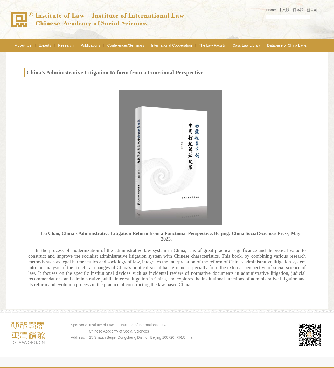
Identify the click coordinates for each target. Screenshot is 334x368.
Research (66, 45)
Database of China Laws (287, 45)
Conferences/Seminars (125, 45)
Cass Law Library (247, 45)
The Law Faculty (212, 45)
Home (271, 10)
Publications (90, 45)
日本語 (298, 10)
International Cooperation (171, 45)
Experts (45, 45)
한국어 (312, 10)
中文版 (284, 10)
